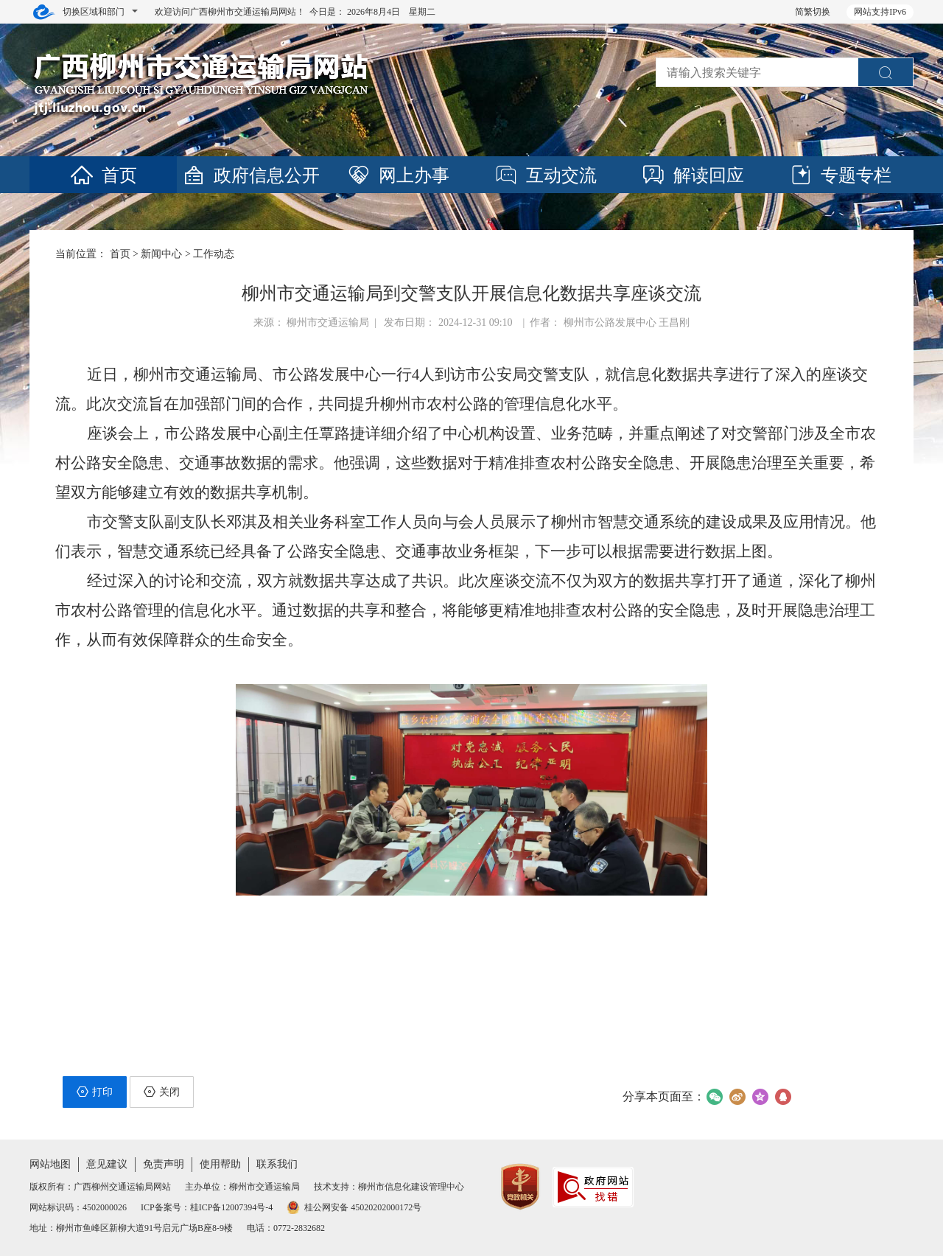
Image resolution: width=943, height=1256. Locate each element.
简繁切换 (812, 12)
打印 (95, 1092)
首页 (103, 175)
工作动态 (213, 253)
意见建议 (106, 1164)
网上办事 (397, 175)
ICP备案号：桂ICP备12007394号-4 (207, 1207)
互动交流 (545, 175)
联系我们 (277, 1164)
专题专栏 (839, 175)
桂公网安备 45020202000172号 (354, 1207)
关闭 (162, 1092)
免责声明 (163, 1164)
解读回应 (692, 175)
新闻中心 (161, 253)
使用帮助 (220, 1164)
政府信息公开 (250, 175)
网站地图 (50, 1164)
